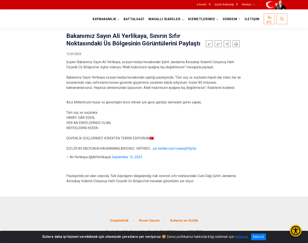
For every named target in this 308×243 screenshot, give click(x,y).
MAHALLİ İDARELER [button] (164, 19)
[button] (227, 43)
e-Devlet (201, 4)
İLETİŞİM (252, 19)
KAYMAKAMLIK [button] (104, 19)
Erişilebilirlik (119, 220)
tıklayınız (241, 237)
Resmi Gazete (149, 220)
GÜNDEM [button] (230, 19)
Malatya (246, 4)
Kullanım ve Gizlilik (184, 220)
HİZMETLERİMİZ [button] (201, 19)
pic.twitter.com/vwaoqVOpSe (174, 148)
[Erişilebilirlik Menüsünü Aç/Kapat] (296, 231)
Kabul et (258, 237)
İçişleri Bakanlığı (224, 4)
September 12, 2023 (127, 157)
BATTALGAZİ (134, 19)
